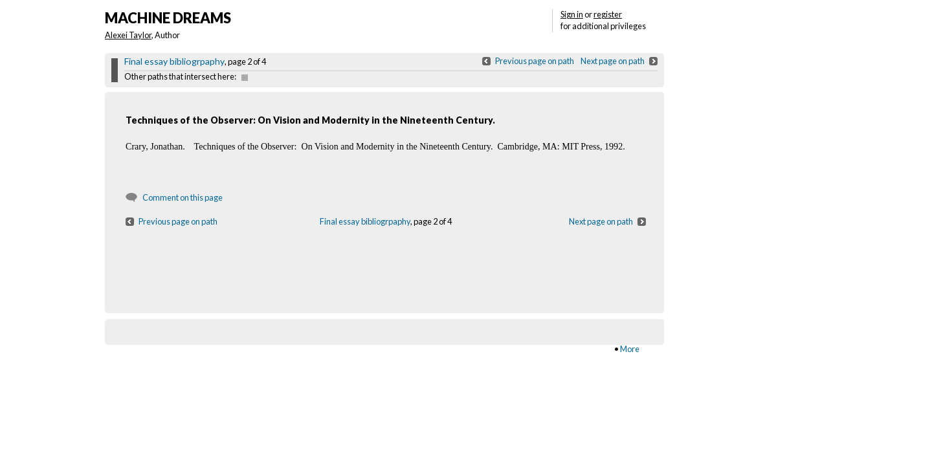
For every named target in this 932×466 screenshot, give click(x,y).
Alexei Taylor (128, 35)
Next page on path (613, 61)
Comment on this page (182, 197)
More (629, 349)
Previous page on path (534, 61)
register (608, 14)
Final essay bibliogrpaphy (174, 61)
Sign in (571, 14)
